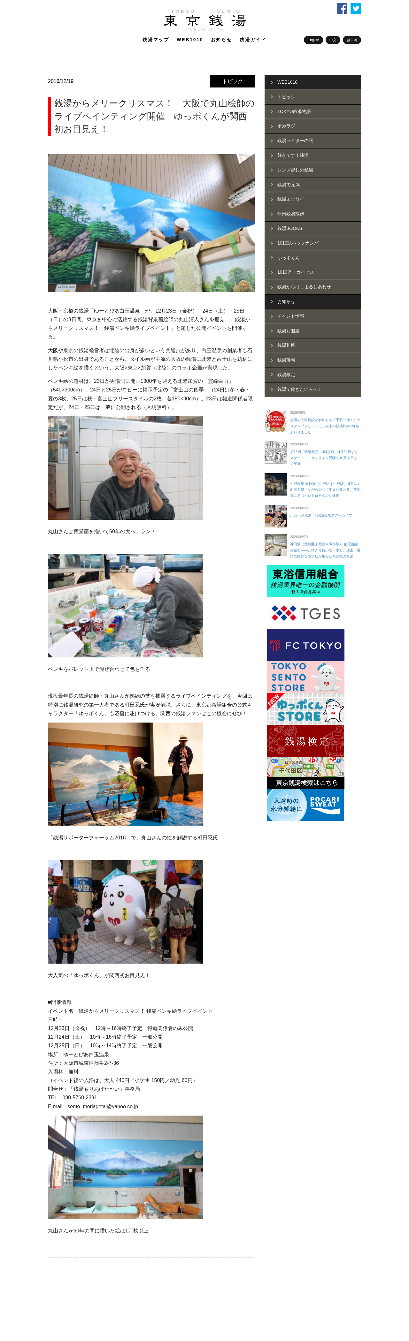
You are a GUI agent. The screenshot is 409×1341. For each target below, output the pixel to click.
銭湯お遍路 (288, 330)
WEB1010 (190, 39)
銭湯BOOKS (289, 228)
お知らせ (221, 39)
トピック (232, 81)
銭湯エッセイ (290, 198)
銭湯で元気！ (290, 184)
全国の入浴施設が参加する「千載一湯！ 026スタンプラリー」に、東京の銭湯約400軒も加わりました (325, 426)
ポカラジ (286, 125)
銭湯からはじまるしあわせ (304, 286)
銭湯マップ (156, 39)
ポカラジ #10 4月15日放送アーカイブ (321, 515)
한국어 (352, 40)
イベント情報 (290, 316)
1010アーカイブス (295, 272)
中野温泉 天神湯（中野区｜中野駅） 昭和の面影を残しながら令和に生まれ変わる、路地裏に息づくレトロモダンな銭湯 (325, 489)
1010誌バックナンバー (300, 243)
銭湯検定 (286, 374)
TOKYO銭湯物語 (294, 111)
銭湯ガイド (253, 39)
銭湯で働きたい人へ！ (299, 389)
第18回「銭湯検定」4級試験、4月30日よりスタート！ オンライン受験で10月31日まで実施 (324, 458)
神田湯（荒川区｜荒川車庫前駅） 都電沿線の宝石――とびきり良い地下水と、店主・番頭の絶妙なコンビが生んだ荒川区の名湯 (325, 550)
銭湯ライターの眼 (295, 140)
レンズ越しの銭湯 (295, 169)
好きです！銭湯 (293, 155)
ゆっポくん (288, 257)
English (313, 40)
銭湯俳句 (286, 359)
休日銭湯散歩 (290, 213)
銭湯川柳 (286, 345)
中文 (332, 40)
